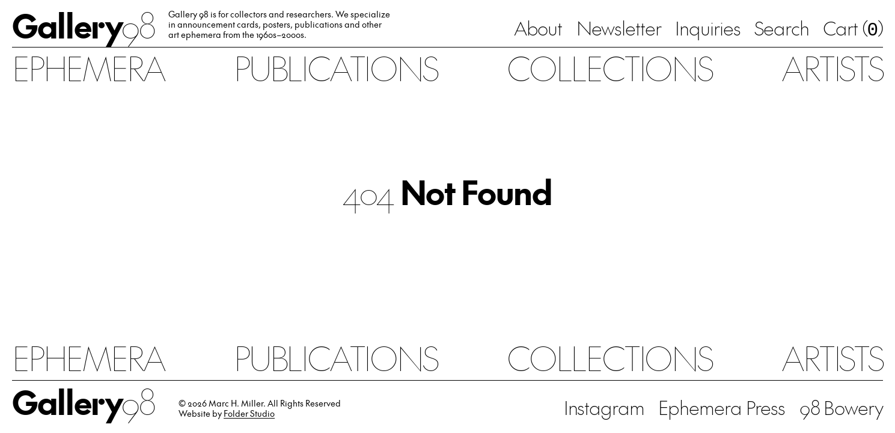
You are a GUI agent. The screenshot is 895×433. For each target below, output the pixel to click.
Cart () (853, 29)
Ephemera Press (721, 407)
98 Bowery (841, 407)
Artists (831, 67)
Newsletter (618, 28)
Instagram (604, 407)
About (538, 28)
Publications (335, 67)
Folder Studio (249, 413)
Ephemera (88, 67)
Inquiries (707, 28)
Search (781, 28)
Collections (609, 67)
